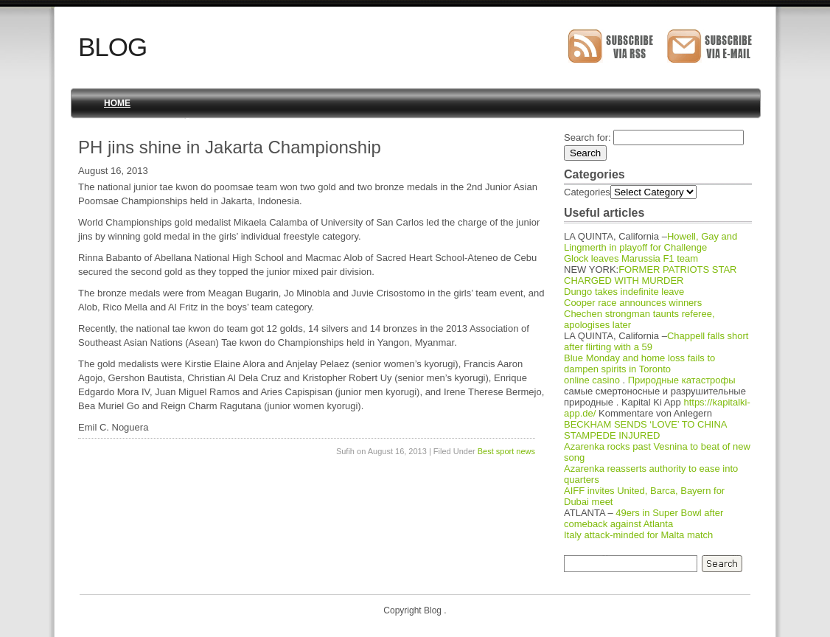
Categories (587, 192)
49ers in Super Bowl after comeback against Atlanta (643, 518)
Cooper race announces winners (633, 302)
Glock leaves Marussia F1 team (631, 258)
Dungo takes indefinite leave (624, 291)
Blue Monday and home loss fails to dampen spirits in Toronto (639, 363)
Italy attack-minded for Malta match (638, 534)
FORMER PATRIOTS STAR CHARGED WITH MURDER (650, 275)
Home (117, 103)
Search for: (587, 137)
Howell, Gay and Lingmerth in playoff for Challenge (650, 242)
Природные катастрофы (682, 380)
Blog (112, 46)
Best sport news (506, 451)
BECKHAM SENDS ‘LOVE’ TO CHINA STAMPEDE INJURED (645, 430)
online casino (592, 380)
